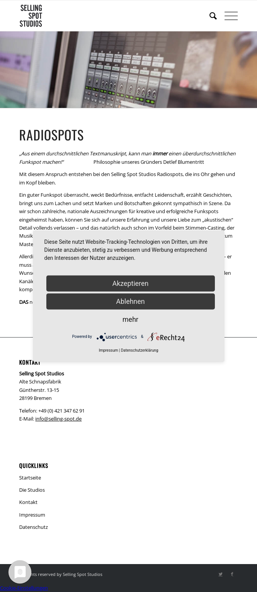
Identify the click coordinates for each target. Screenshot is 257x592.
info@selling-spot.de (58, 418)
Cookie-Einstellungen (24, 587)
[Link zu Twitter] (220, 574)
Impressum (32, 514)
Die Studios (32, 489)
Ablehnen (130, 301)
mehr (130, 319)
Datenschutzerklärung (139, 350)
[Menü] (227, 15)
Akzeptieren (130, 283)
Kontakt (28, 502)
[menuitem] (209, 15)
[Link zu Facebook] (232, 574)
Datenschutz (33, 527)
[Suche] (209, 15)
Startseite (30, 477)
